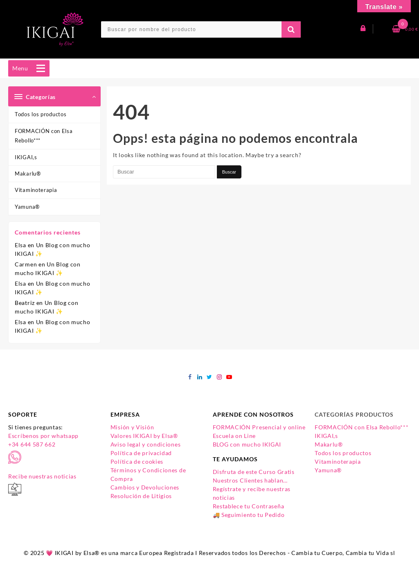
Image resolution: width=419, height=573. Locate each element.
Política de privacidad (141, 452)
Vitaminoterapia (36, 190)
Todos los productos (40, 114)
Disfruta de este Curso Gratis (254, 471)
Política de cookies (136, 461)
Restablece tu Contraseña (248, 506)
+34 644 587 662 (32, 444)
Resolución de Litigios (141, 495)
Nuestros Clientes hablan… (250, 480)
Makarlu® (28, 173)
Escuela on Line (234, 435)
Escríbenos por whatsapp (43, 435)
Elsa (20, 244)
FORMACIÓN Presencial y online (259, 427)
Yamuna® (27, 206)
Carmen (26, 264)
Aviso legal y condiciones (145, 444)
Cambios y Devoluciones (144, 487)
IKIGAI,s (26, 157)
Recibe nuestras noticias (42, 476)
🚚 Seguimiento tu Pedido (249, 514)
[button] (20, 68)
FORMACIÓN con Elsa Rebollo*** (44, 136)
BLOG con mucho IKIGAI (247, 444)
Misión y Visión (132, 427)
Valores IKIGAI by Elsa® (144, 435)
